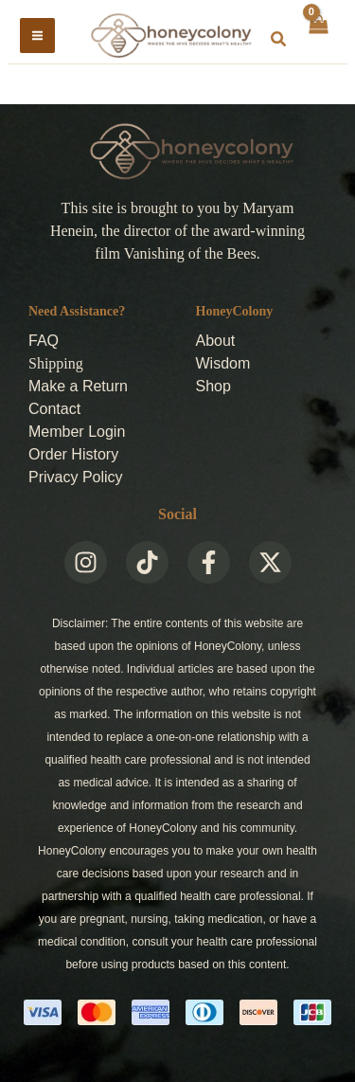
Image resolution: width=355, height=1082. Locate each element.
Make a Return (78, 386)
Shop (213, 386)
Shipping (55, 363)
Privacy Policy (75, 477)
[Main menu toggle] (37, 35)
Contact (54, 409)
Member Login (76, 432)
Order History (73, 454)
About (216, 341)
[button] (279, 39)
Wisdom (223, 363)
